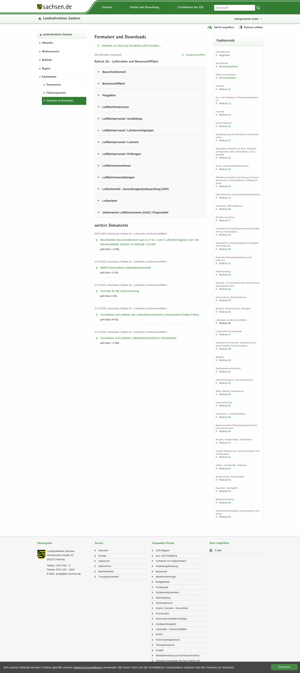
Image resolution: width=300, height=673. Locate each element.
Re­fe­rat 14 (225, 114)
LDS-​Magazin (163, 550)
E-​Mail (218, 550)
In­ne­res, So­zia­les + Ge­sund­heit (172, 608)
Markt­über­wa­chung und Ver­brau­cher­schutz (178, 655)
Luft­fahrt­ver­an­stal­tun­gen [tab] (118, 177)
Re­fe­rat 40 (225, 360)
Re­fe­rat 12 (225, 89)
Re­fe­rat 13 (225, 103)
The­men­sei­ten (53, 85)
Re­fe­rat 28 (225, 234)
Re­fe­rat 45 (225, 417)
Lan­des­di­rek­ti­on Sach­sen (61, 19)
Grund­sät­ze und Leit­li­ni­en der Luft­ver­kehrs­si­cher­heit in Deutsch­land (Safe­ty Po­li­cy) (149, 314)
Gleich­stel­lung (163, 597)
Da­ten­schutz (104, 566)
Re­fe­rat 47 (225, 442)
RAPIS (159, 634)
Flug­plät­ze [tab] (109, 95)
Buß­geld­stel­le (163, 582)
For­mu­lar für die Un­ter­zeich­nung (119, 291)
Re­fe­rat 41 (225, 371)
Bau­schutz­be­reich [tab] (114, 71)
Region (46, 68)
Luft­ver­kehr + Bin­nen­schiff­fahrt (171, 629)
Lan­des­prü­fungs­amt (166, 624)
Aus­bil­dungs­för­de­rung (167, 566)
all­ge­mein (224, 55)
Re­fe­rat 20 (225, 126)
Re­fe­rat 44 (225, 405)
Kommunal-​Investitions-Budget (171, 618)
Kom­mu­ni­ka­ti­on (227, 77)
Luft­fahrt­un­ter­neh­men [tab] (116, 165)
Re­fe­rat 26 (225, 209)
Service (99, 543)
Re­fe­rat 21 (225, 140)
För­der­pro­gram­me (56, 93)
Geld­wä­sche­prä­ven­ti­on (167, 592)
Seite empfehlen (219, 543)
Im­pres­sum (104, 561)
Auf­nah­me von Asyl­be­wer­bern (171, 561)
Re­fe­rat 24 (225, 186)
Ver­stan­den (284, 667)
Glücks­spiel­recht (164, 603)
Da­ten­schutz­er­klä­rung (87, 667)
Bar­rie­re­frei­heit (105, 571)
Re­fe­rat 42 (225, 383)
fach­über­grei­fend (228, 66)
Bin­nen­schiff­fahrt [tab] (113, 83)
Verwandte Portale (163, 543)
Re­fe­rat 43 (225, 394)
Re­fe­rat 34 (225, 300)
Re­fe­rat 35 (225, 311)
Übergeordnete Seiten (246, 18)
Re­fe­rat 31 (225, 263)
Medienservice (50, 51)
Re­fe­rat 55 (225, 491)
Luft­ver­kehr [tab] (109, 200)
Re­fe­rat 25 (225, 197)
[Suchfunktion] (235, 8)
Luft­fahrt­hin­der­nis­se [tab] (115, 107)
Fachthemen (49, 77)
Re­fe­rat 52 (225, 468)
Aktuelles (47, 43)
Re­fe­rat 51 (225, 457)
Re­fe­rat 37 (225, 334)
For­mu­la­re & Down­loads (59, 101)
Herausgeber (45, 543)
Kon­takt (102, 556)
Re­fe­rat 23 (225, 169)
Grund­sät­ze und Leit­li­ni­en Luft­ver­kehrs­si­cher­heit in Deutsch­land (138, 338)
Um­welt (159, 650)
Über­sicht (103, 550)
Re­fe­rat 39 (225, 348)
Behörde (47, 60)
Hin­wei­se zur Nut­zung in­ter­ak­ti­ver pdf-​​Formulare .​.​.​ (132, 45)
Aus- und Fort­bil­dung (166, 556)
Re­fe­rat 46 (225, 431)
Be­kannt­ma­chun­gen (166, 576)
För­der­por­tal (162, 587)
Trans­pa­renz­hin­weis (108, 576)
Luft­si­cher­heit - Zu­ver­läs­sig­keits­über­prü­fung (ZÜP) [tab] (135, 189)
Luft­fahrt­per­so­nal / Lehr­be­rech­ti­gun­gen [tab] (128, 130)
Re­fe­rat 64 (225, 516)
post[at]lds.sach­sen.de (68, 573)
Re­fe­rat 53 (225, 479)
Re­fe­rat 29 (225, 249)
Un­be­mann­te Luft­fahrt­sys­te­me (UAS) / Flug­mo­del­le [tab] (135, 212)
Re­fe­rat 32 (225, 274)
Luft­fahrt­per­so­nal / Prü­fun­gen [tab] (121, 153)
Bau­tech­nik (161, 571)
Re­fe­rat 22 (225, 157)
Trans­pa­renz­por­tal (165, 645)
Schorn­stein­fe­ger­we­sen (168, 639)
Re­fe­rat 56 (225, 502)
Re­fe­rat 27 (225, 220)
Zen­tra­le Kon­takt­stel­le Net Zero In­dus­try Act (178, 660)
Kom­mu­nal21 (162, 613)
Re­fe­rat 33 (225, 289)
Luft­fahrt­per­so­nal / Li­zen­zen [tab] (120, 142)
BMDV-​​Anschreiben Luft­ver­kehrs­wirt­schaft (125, 267)
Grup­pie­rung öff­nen (195, 54)
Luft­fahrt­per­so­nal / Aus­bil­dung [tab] (122, 118)
